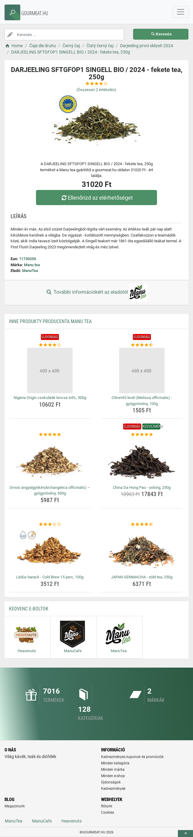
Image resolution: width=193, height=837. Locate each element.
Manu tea (32, 265)
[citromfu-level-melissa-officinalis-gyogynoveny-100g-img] (141, 370)
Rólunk (106, 806)
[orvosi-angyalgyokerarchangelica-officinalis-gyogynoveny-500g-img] (49, 460)
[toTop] (185, 833)
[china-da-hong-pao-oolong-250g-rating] (141, 435)
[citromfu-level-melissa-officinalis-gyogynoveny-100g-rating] (141, 345)
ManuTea (30, 270)
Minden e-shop (113, 776)
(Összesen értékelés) (96, 89)
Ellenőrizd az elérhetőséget (96, 198)
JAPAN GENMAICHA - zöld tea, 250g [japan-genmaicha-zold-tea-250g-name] (141, 577)
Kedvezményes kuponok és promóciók (132, 757)
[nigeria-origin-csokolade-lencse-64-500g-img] (49, 370)
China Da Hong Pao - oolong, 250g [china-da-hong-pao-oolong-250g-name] (142, 487)
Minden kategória (115, 763)
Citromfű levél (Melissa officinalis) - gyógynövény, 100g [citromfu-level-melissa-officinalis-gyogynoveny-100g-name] (142, 400)
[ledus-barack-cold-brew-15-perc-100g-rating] (49, 524)
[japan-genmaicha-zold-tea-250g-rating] (141, 524)
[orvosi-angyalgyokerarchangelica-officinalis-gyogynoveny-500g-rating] (49, 435)
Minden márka (113, 769)
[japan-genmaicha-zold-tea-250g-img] (141, 550)
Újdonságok (111, 782)
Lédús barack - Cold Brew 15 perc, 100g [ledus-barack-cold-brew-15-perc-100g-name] (49, 577)
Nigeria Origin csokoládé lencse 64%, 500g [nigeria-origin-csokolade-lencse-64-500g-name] (50, 397)
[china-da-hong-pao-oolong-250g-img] (141, 460)
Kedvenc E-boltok (28, 609)
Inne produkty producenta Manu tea (50, 321)
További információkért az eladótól (96, 292)
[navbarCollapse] (180, 12)
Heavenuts (71, 821)
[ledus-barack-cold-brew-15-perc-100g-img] (49, 550)
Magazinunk (15, 806)
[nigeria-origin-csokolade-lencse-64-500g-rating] (49, 345)
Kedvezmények (113, 788)
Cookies (107, 812)
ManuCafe (42, 821)
